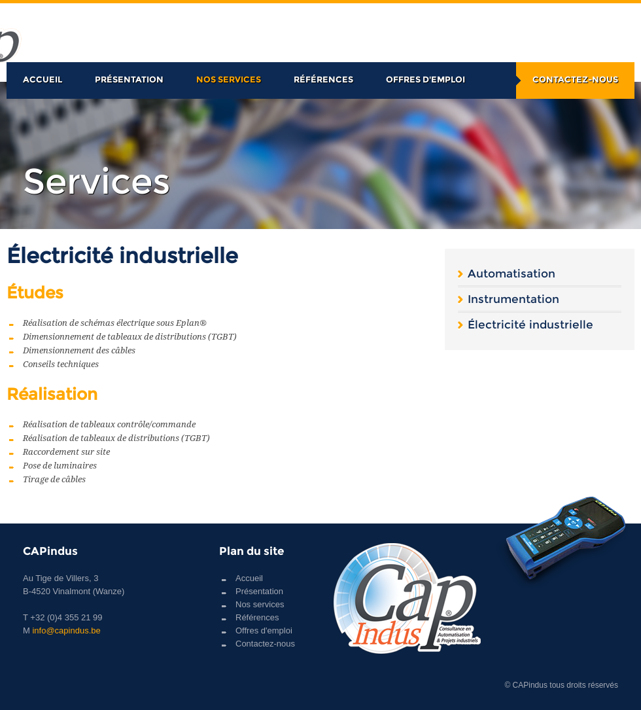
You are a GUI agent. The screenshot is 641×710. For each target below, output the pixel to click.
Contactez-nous (575, 79)
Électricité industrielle (530, 324)
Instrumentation (513, 299)
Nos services (228, 79)
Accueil (42, 79)
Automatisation (511, 273)
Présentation (129, 79)
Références (323, 79)
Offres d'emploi (425, 79)
